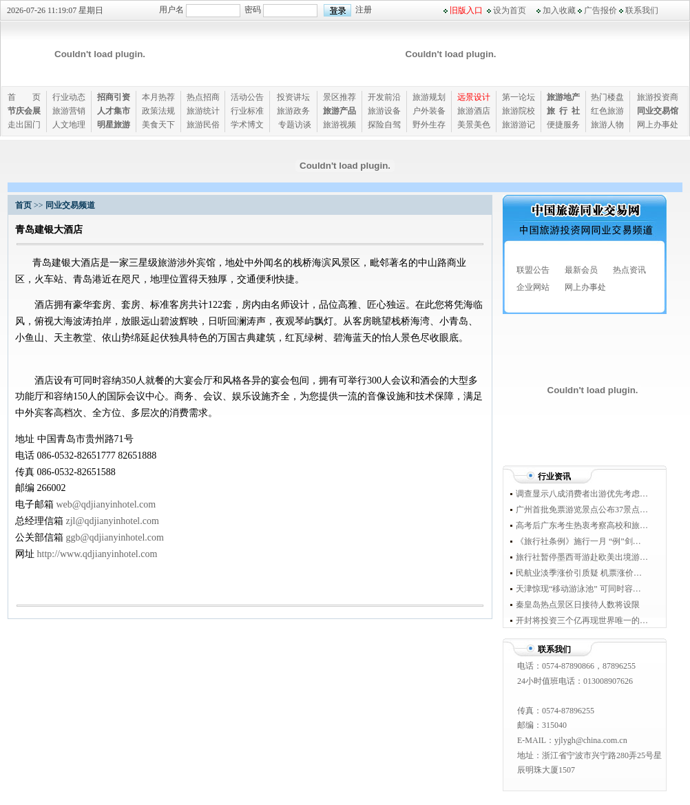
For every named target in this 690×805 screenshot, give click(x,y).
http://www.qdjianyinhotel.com (97, 554)
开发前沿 (384, 97)
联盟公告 (533, 270)
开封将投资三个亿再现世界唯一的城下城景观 (582, 620)
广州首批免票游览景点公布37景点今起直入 (582, 509)
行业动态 (68, 97)
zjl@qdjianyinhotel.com (112, 521)
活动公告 (247, 97)
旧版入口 (466, 10)
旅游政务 (293, 111)
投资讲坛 (293, 97)
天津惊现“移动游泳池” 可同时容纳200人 (582, 589)
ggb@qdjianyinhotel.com (115, 537)
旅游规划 (429, 97)
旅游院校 (518, 111)
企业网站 (533, 287)
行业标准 (247, 111)
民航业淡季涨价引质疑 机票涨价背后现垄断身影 (582, 573)
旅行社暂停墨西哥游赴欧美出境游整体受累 (582, 557)
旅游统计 (203, 111)
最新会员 (581, 270)
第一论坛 (518, 97)
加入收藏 (559, 10)
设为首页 (509, 10)
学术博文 (247, 124)
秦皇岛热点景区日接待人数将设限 (581, 604)
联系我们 (641, 10)
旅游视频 (339, 124)
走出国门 (24, 124)
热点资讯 (629, 270)
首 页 (24, 97)
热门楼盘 (607, 97)
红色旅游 (607, 111)
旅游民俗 (203, 124)
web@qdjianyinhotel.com (106, 504)
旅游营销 (68, 111)
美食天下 (158, 124)
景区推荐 (339, 97)
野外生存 (429, 124)
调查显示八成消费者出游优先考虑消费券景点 (582, 494)
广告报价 (600, 10)
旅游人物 (607, 124)
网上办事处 (657, 124)
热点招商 (203, 97)
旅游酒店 (473, 111)
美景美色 (473, 124)
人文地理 (68, 124)
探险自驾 (384, 124)
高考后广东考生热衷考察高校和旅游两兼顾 (582, 525)
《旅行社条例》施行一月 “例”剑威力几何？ (582, 541)
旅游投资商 (657, 97)
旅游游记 (518, 124)
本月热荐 (158, 97)
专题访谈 (294, 124)
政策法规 (158, 111)
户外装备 (429, 111)
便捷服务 (563, 124)
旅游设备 (384, 111)
